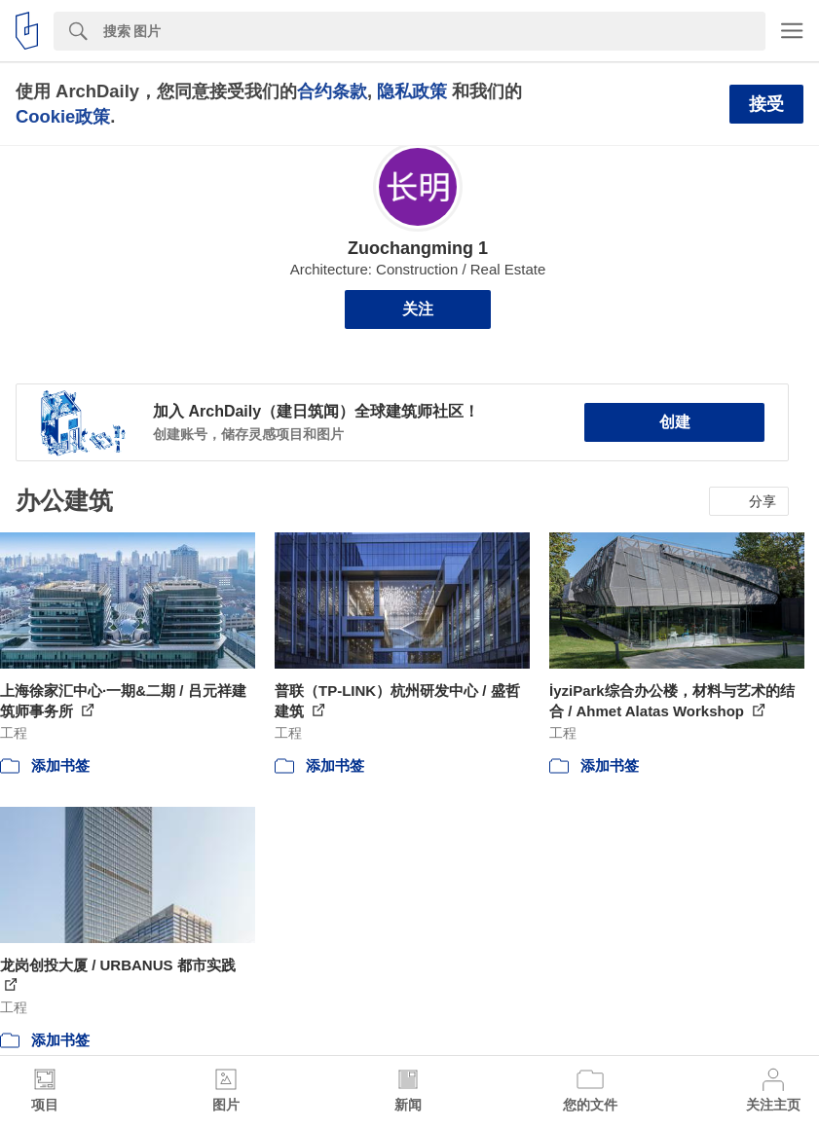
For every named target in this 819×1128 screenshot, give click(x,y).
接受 (766, 104)
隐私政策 (412, 91)
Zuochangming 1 (418, 248)
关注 (417, 309)
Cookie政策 (63, 116)
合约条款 (332, 91)
